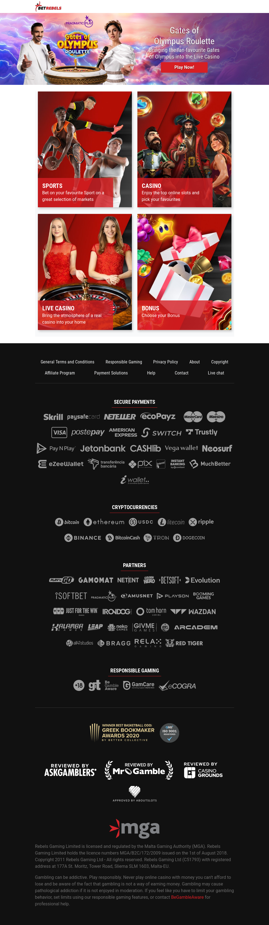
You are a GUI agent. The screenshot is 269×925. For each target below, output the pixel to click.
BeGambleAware (187, 897)
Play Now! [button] (184, 67)
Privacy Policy (165, 362)
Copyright (219, 362)
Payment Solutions (111, 373)
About (194, 362)
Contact (182, 373)
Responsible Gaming (124, 362)
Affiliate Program (60, 373)
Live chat (216, 373)
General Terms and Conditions (67, 362)
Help (151, 373)
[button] (127, 80)
